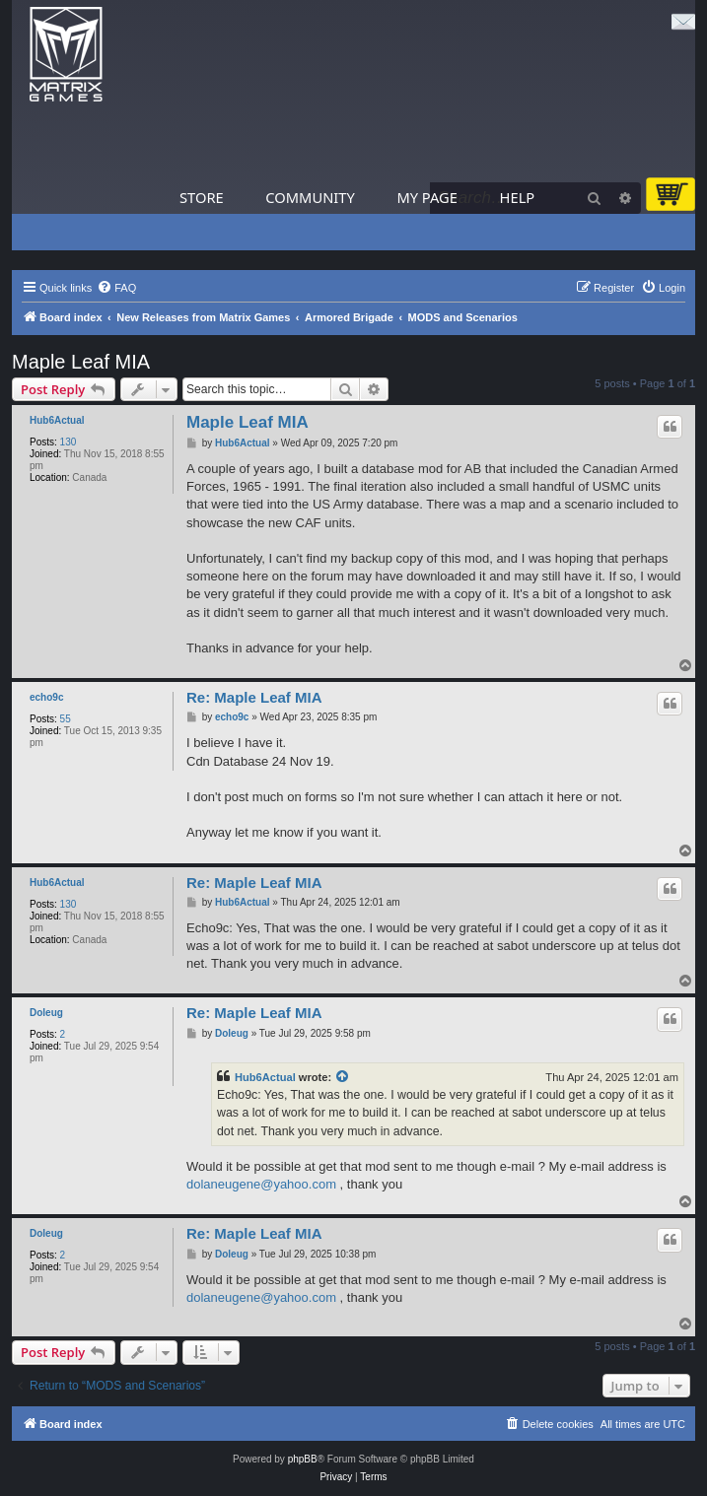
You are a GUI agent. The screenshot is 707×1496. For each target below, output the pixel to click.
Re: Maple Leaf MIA (254, 697)
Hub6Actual (57, 420)
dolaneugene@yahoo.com (261, 1184)
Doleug (46, 1012)
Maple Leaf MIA (81, 362)
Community (309, 197)
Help (517, 197)
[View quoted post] (343, 1077)
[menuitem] (116, 288)
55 (65, 719)
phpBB (303, 1459)
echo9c (46, 697)
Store (201, 197)
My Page (427, 197)
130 (68, 442)
